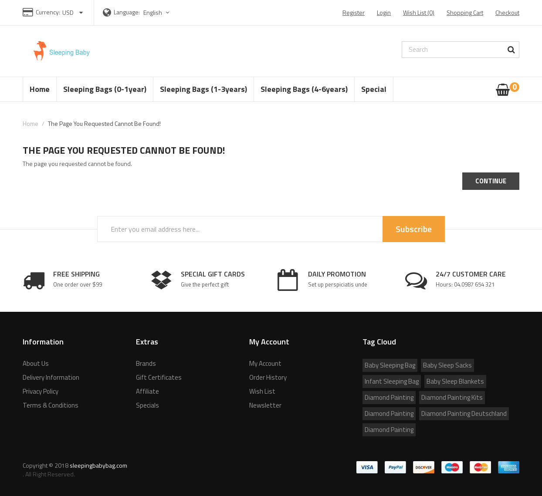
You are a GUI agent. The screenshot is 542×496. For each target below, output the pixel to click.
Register (353, 12)
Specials (147, 405)
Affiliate (147, 391)
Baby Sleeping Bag (390, 365)
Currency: (48, 12)
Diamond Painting (389, 397)
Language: (127, 12)
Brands (146, 363)
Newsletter (265, 405)
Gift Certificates (159, 377)
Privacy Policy (40, 391)
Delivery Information (51, 377)
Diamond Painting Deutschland (464, 413)
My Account (265, 363)
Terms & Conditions (50, 405)
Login (384, 12)
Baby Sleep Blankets (455, 381)
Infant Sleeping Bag (392, 381)
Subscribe (414, 229)
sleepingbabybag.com (98, 465)
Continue (490, 181)
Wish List (262, 391)
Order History (268, 377)
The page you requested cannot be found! (104, 123)
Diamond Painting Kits (452, 397)
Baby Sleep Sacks (447, 365)
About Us (36, 363)
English (157, 12)
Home (30, 123)
